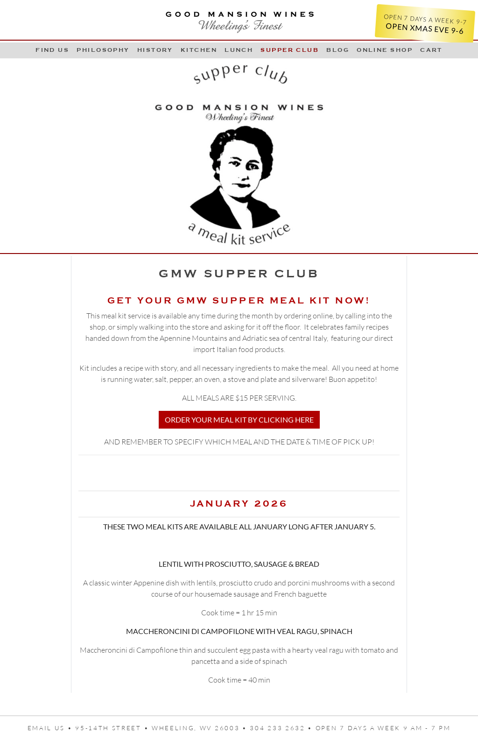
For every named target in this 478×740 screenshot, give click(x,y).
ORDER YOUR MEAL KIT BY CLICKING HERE (239, 419)
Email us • (52, 728)
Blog (337, 50)
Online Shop (385, 50)
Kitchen (199, 50)
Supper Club (289, 50)
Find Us (52, 50)
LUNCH (239, 50)
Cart (431, 50)
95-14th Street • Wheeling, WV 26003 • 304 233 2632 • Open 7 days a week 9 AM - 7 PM (262, 728)
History (155, 50)
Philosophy (103, 50)
